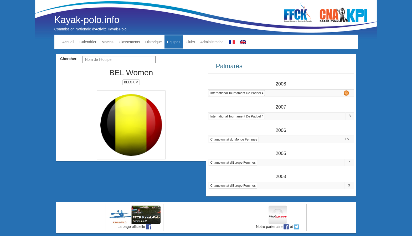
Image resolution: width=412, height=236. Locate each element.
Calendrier (87, 42)
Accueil (68, 42)
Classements (129, 42)
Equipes (174, 42)
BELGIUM (131, 82)
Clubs (190, 42)
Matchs (108, 42)
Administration (212, 42)
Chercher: (69, 59)
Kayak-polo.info (87, 19)
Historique (153, 42)
